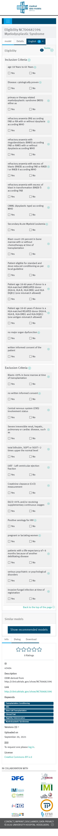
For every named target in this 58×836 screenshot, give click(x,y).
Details (20, 41)
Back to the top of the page (39, 607)
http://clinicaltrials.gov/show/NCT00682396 (28, 692)
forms (46, 50)
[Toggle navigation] (8, 21)
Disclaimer (31, 822)
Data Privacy (46, 822)
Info (6, 639)
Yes (13, 73)
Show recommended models (29, 629)
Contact (9, 822)
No (33, 73)
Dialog (17, 639)
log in (31, 747)
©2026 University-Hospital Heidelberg (26, 825)
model (8, 41)
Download (31, 639)
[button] (35, 41)
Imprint (19, 822)
